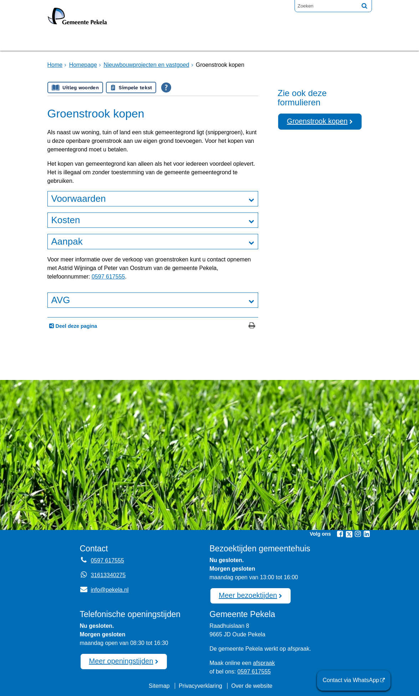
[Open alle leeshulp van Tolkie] (166, 87)
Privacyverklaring (200, 686)
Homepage (71, 40)
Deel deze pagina (75, 326)
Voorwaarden (78, 198)
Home (55, 65)
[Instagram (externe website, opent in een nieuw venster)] (358, 534)
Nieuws (244, 40)
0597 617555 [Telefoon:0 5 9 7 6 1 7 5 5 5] (107, 560)
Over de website (251, 686)
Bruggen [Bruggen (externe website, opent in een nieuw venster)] (118, 40)
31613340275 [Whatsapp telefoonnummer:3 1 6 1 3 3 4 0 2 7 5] (108, 575)
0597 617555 (108, 277)
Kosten (65, 220)
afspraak (264, 663)
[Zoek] (364, 6)
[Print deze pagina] (251, 326)
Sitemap (159, 686)
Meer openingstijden (121, 661)
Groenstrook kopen (317, 121)
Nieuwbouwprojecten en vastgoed (146, 65)
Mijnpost (286, 40)
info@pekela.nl (104, 590)
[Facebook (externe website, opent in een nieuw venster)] (340, 534)
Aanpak (67, 241)
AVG (60, 300)
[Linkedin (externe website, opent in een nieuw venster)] (367, 534)
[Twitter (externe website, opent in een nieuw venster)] (349, 534)
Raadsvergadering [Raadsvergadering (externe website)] (182, 40)
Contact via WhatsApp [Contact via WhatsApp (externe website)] (351, 680)
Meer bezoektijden (248, 595)
